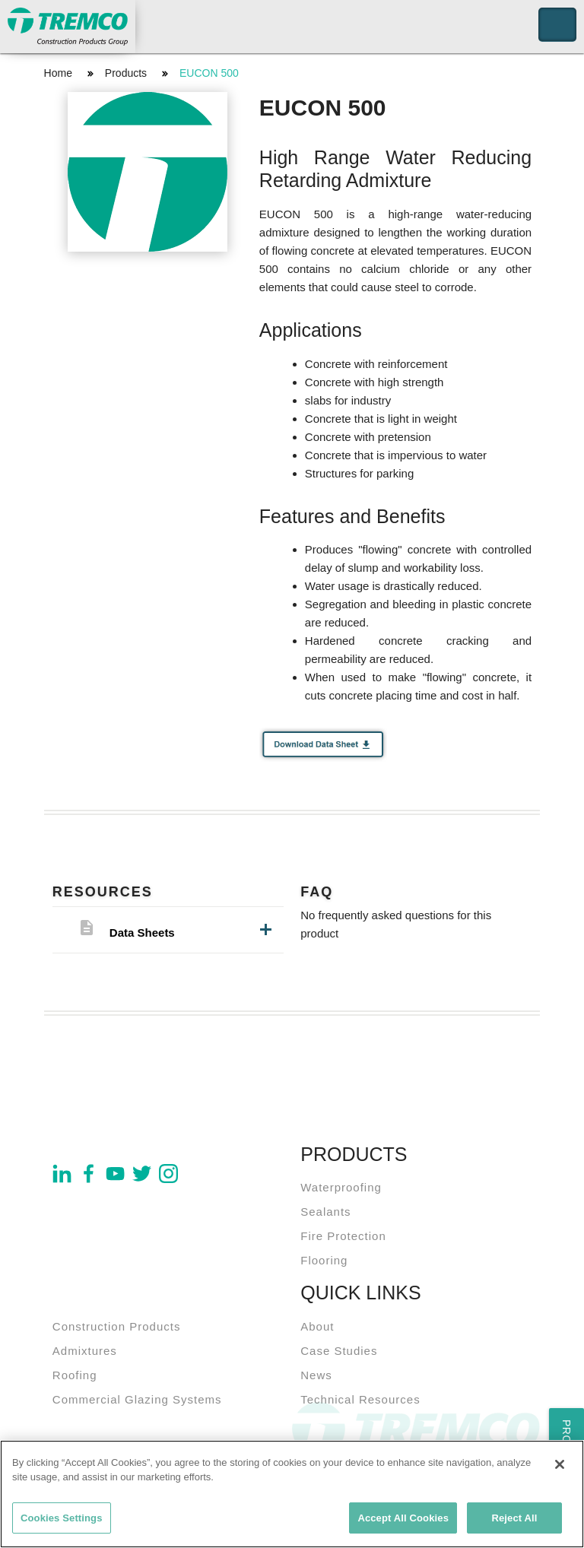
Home (58, 73)
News (316, 1375)
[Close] (559, 1467)
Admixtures (84, 1350)
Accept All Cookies (403, 1521)
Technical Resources (360, 1399)
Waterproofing (341, 1187)
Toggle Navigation (557, 25)
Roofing (74, 1375)
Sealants (325, 1211)
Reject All (514, 1521)
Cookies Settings (62, 1521)
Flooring (324, 1260)
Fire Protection (343, 1235)
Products (126, 73)
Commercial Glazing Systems (137, 1399)
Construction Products (116, 1326)
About (317, 1326)
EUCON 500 (209, 73)
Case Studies (338, 1350)
